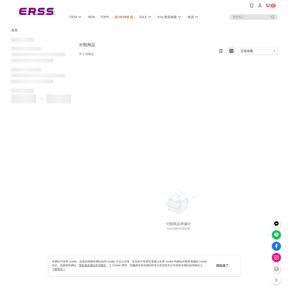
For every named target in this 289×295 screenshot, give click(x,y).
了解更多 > (58, 269)
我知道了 (222, 265)
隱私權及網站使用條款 (92, 265)
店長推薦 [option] (246, 51)
